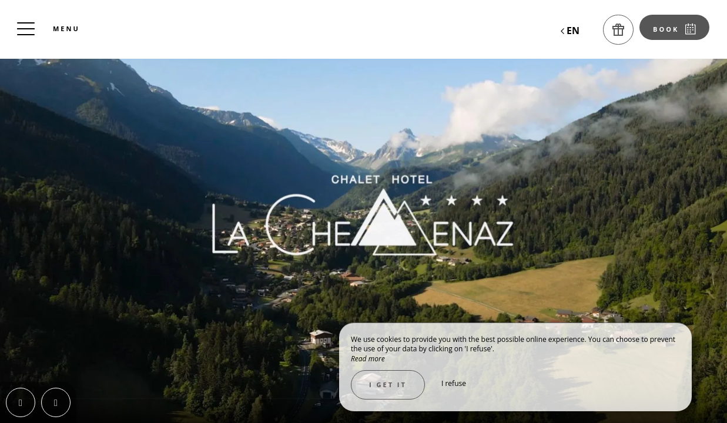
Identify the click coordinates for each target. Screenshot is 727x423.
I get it (388, 384)
